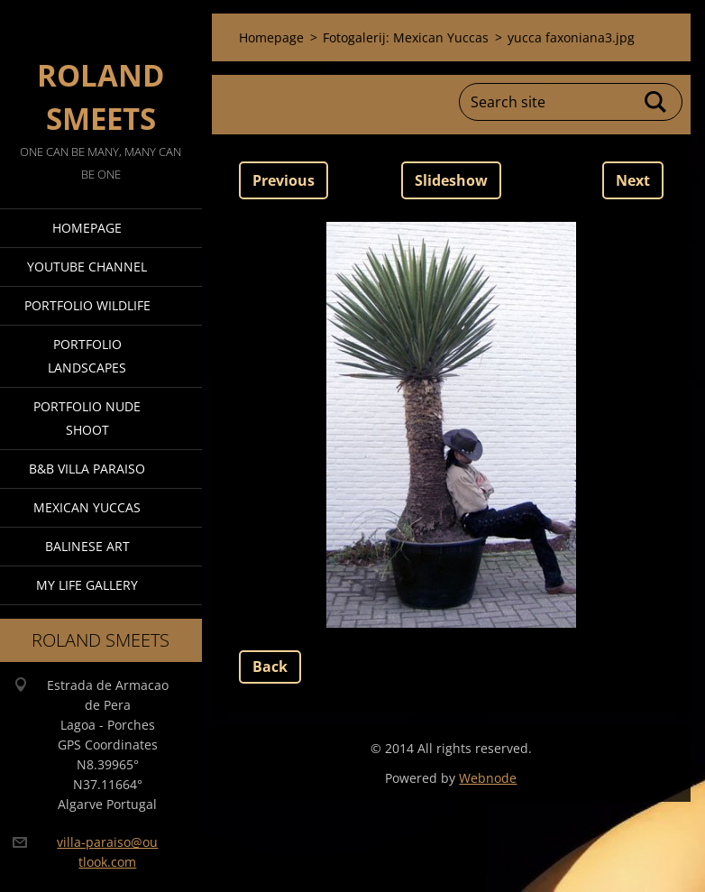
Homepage (87, 227)
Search (656, 101)
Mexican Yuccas (87, 507)
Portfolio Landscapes (87, 356)
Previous (283, 180)
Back (270, 666)
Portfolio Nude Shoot (87, 418)
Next (633, 180)
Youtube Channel (87, 266)
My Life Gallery (87, 584)
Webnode (488, 777)
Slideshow (451, 180)
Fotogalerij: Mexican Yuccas (406, 37)
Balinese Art (87, 546)
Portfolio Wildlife (87, 305)
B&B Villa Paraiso (87, 468)
